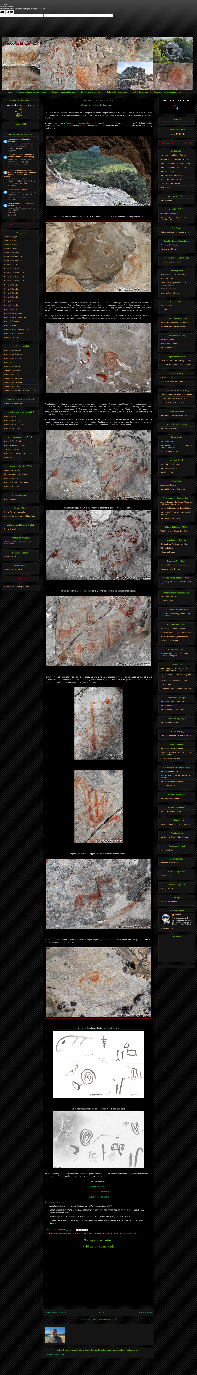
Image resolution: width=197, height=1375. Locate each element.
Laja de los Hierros (167, 552)
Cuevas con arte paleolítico (63, 92)
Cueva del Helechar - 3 (13, 257)
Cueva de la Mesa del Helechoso (16, 329)
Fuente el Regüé (166, 601)
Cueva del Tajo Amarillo (13, 441)
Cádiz (69, 1233)
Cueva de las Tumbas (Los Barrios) (17, 587)
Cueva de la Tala (10, 265)
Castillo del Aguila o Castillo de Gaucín (175, 824)
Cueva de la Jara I (11, 245)
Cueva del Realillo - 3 (12, 293)
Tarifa (136, 1233)
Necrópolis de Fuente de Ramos (172, 327)
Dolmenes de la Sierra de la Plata (173, 175)
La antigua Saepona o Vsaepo (171, 262)
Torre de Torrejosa (167, 171)
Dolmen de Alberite (167, 348)
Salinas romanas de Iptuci (170, 569)
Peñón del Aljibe (166, 279)
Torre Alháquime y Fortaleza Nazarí (173, 415)
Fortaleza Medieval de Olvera (171, 381)
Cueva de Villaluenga (12, 529)
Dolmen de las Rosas (168, 344)
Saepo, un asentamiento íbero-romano (175, 365)
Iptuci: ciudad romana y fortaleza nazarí (175, 565)
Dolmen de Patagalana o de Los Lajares (175, 508)
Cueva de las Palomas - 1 (14, 269)
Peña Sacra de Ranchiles (170, 183)
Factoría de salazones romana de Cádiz (175, 689)
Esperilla (163, 310)
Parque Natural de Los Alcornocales (118, 1233)
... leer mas (18, 148)
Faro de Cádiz (165, 685)
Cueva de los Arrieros (12, 350)
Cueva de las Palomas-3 (99, 1192)
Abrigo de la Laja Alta (12, 470)
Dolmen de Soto (166, 850)
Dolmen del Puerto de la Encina (172, 781)
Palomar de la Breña (168, 289)
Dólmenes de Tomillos (168, 428)
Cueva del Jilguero (11, 478)
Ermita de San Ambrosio (169, 293)
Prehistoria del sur (20, 43)
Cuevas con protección (91, 92)
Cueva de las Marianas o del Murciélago (19, 516)
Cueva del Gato (10, 557)
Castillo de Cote (166, 876)
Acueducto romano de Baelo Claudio (174, 159)
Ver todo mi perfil (166, 929)
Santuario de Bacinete (12, 370)
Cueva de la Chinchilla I (169, 597)
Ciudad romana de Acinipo (170, 758)
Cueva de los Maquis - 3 (13, 424)
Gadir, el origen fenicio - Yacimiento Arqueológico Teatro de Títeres (173, 670)
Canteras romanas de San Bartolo (173, 167)
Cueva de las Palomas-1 (76, 123)
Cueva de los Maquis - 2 (13, 420)
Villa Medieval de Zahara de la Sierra (174, 531)
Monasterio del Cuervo (169, 249)
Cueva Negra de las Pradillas (15, 445)
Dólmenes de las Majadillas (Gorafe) (19, 140)
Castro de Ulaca (166, 889)
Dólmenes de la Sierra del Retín (172, 275)
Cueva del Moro (10, 325)
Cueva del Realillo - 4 (12, 297)
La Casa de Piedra (167, 786)
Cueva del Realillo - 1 (12, 285)
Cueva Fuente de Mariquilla (14, 512)
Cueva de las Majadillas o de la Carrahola (20, 390)
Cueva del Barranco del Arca (15, 333)
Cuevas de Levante (11, 457)
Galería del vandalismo (117, 92)
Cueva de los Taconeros (13, 354)
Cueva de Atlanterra (11, 321)
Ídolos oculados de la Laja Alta (15, 474)
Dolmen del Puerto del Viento (171, 748)
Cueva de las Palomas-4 (99, 1197)
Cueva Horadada (10, 499)
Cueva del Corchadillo (12, 386)
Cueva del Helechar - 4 (13, 261)
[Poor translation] (9, 12)
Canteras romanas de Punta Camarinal (175, 163)
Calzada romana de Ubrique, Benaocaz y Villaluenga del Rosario (176, 446)
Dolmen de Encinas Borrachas (172, 710)
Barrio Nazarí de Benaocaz (170, 464)
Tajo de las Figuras (11, 449)
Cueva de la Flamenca (12, 358)
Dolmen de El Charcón (169, 722)
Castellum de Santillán (17, 190)
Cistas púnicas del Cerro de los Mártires (175, 633)
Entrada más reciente (55, 1312)
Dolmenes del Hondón (168, 468)
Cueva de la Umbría (11, 486)
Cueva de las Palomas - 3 (14, 277)
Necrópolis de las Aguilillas (170, 811)
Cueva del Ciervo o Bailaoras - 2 (16, 382)
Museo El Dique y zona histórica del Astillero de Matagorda (174, 655)
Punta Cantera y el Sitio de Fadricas (174, 629)
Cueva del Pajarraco (12, 366)
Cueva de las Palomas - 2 (83, 1233)
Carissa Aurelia (166, 306)
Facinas (98, 1233)
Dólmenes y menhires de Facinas (173, 155)
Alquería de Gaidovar (168, 485)
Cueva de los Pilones (12, 374)
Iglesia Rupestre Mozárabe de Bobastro (175, 735)
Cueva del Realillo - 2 (12, 289)
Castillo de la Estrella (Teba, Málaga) (174, 837)
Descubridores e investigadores (167, 92)
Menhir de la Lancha (168, 340)
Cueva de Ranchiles (11, 337)
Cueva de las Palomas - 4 (14, 281)
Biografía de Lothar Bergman (57, 1354)
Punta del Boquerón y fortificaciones (174, 637)
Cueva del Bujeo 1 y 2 (12, 237)
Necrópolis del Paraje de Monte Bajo (174, 544)
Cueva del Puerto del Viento (14, 570)
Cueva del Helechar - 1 (13, 253)
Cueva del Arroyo (10, 309)
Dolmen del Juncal (167, 441)
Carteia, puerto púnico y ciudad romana (21, 204)
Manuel (178, 915)
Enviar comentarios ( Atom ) (104, 1320)
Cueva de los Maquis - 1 (13, 416)
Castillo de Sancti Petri (169, 641)
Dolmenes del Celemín (169, 245)
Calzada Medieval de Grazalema (172, 489)
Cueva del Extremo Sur (13, 403)
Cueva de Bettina (10, 249)
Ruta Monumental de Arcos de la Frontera (176, 394)
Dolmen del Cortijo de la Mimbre (172, 702)
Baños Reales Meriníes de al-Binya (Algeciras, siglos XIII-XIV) (173, 218)
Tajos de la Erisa (166, 548)
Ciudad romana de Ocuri (169, 451)
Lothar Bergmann (140, 92)
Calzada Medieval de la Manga (172, 518)
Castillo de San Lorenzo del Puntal (173, 681)
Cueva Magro (9, 362)
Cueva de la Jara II (11, 241)
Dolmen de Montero (167, 706)
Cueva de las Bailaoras (13, 378)
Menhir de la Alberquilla (169, 863)
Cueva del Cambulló (12, 428)
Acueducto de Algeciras (169, 213)
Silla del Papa (165, 187)
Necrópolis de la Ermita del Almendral (174, 323)
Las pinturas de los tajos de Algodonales (175, 361)
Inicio (9, 92)
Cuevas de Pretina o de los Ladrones (18, 453)
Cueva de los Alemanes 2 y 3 (15, 317)
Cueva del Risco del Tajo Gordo (16, 482)
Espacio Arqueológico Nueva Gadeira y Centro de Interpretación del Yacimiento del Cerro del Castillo (20, 173)
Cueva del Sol (9, 301)
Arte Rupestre (59, 1233)
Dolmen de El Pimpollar (169, 771)
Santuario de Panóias (168, 901)
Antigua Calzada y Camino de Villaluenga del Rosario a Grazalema (176, 503)
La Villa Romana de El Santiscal (172, 398)
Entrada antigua (144, 1312)
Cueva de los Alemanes (13, 313)
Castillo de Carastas (168, 378)
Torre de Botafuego (167, 200)
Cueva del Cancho (11, 305)
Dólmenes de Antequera (169, 798)
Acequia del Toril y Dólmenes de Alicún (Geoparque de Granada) (21, 156)
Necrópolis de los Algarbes (170, 179)
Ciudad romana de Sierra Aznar (172, 403)
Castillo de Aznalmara (168, 472)
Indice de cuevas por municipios (31, 92)
